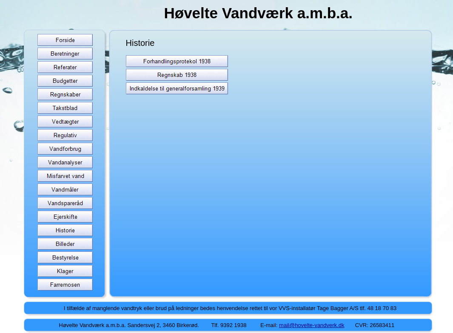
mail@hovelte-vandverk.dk (311, 325)
